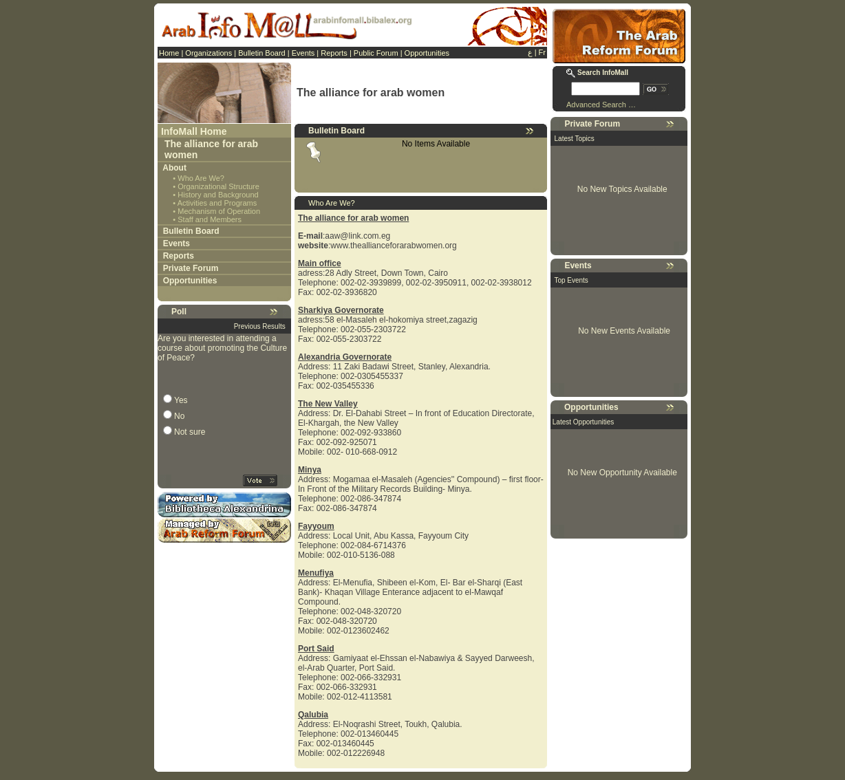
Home (169, 53)
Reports (334, 53)
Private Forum (191, 268)
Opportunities (427, 53)
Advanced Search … (601, 104)
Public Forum (376, 53)
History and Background (218, 195)
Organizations (208, 53)
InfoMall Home (194, 131)
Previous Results (260, 326)
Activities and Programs (217, 203)
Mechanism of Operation (219, 211)
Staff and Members (210, 219)
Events (303, 53)
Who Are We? (201, 178)
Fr (542, 52)
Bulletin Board (262, 53)
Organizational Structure (218, 186)
